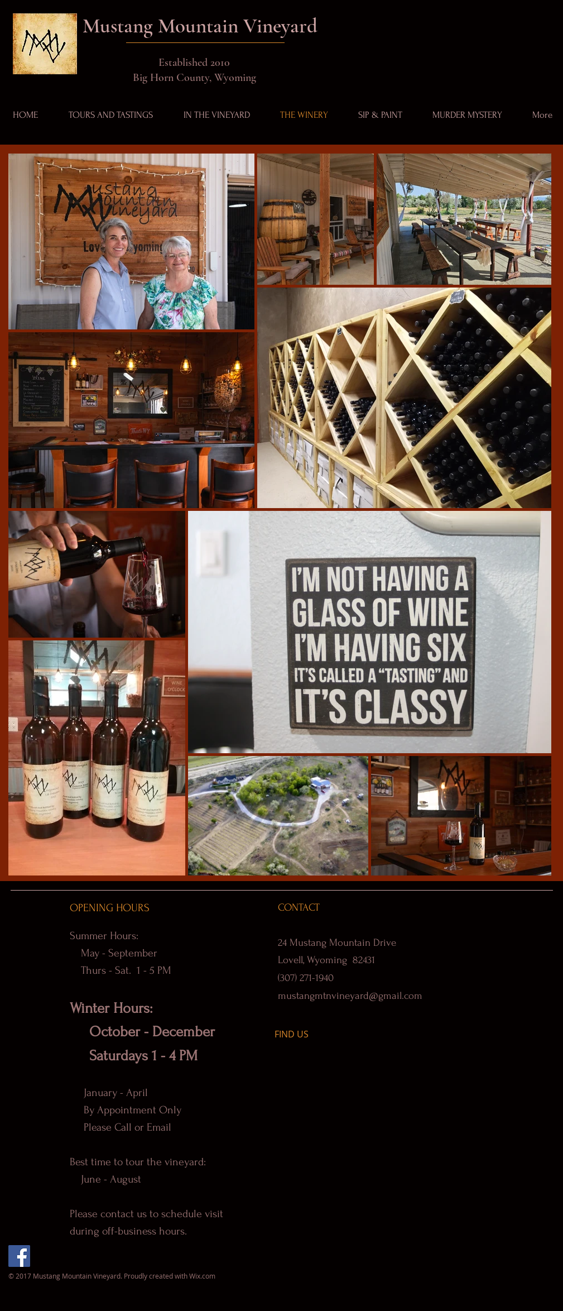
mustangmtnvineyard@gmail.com (350, 996)
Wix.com (202, 1275)
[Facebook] (19, 1256)
